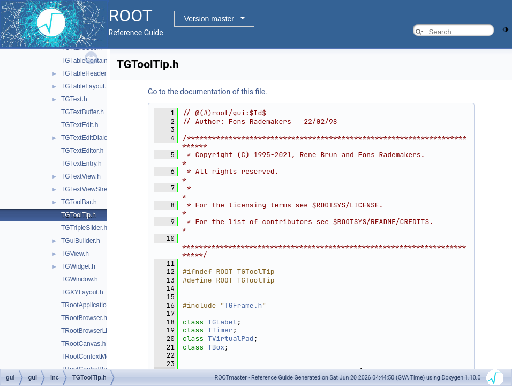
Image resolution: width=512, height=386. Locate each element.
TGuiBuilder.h (80, 240)
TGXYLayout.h (82, 292)
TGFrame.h (243, 305)
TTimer (220, 330)
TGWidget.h (78, 266)
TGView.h (75, 253)
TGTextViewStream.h (91, 189)
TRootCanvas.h (83, 343)
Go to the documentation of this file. (207, 91)
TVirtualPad (231, 338)
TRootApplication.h (88, 305)
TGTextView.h (81, 176)
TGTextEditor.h (82, 150)
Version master (209, 18)
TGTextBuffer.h (82, 112)
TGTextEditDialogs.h (90, 138)
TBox (216, 347)
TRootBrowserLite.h (89, 331)
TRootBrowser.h (84, 318)
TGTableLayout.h (85, 86)
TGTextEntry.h (81, 163)
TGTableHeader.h (86, 73)
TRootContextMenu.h (91, 356)
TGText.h (74, 99)
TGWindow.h (79, 279)
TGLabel (222, 321)
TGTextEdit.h (79, 125)
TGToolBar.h (79, 202)
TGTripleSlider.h (84, 228)
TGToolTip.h (78, 215)
